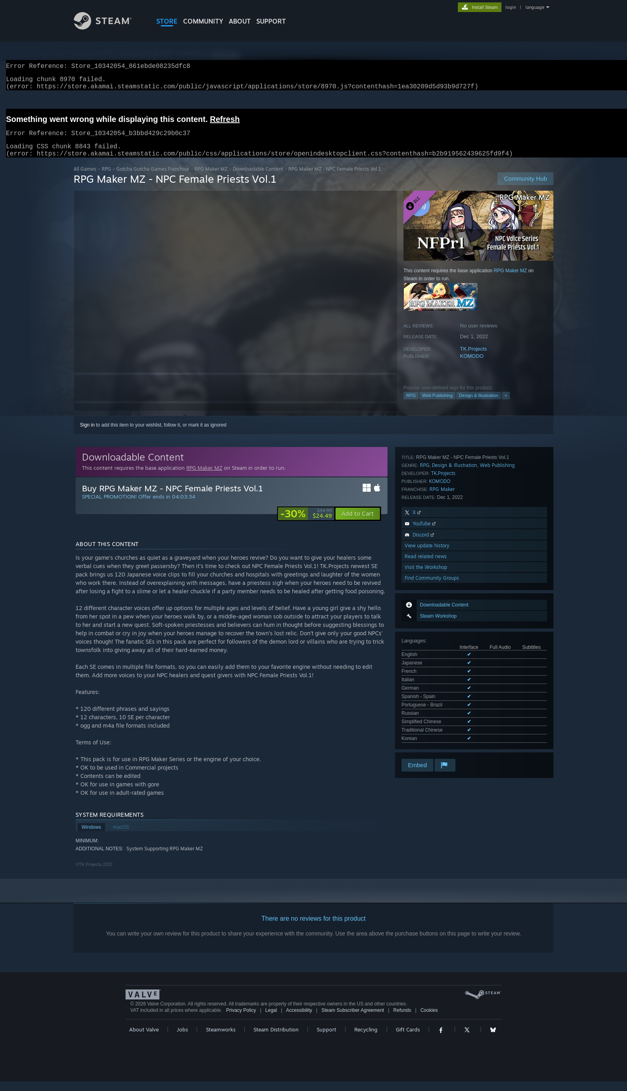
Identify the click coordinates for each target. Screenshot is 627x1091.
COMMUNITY (203, 21)
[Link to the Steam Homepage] (109, 27)
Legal (271, 1020)
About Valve (144, 1039)
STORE (167, 21)
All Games (85, 179)
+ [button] (506, 405)
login (510, 7)
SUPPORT (271, 21)
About (240, 21)
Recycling (365, 1039)
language (534, 7)
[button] (357, 523)
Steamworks (221, 1039)
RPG (106, 179)
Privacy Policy (241, 1020)
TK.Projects (473, 358)
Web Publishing (437, 405)
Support (326, 1039)
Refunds (402, 1020)
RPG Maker (442, 615)
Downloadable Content (258, 179)
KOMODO (471, 366)
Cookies (428, 1020)
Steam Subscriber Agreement (352, 1020)
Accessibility (299, 1020)
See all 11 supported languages (435, 560)
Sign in (87, 434)
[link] (306, 523)
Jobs (182, 1039)
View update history (427, 671)
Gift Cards (408, 1039)
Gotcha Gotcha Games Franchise (152, 179)
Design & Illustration (478, 405)
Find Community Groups (432, 704)
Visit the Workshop (426, 693)
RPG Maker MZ (211, 179)
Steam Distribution (276, 1039)
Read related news (426, 682)
